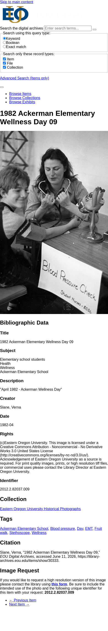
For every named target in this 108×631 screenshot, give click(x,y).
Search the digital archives (22, 28)
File (10, 63)
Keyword (11, 39)
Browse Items (20, 94)
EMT (88, 529)
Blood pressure (62, 529)
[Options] (94, 29)
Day (80, 529)
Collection (15, 67)
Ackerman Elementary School (24, 529)
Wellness (39, 533)
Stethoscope (19, 533)
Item (10, 59)
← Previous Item (22, 600)
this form (59, 584)
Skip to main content (16, 2)
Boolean (11, 43)
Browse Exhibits (22, 102)
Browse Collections (24, 98)
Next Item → (19, 604)
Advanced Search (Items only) (24, 78)
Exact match (14, 47)
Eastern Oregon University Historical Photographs (40, 509)
